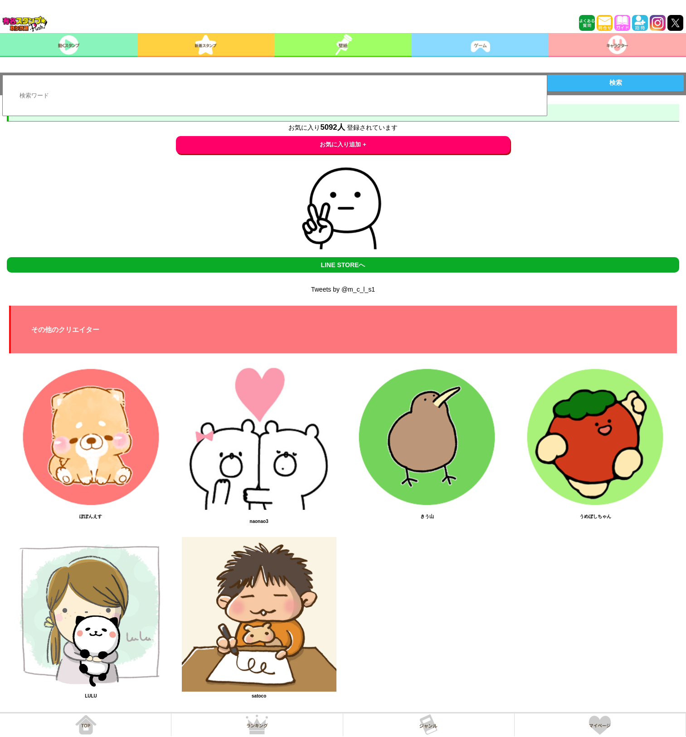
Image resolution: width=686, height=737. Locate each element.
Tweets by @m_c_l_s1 (343, 289)
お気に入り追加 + (343, 144)
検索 (615, 82)
